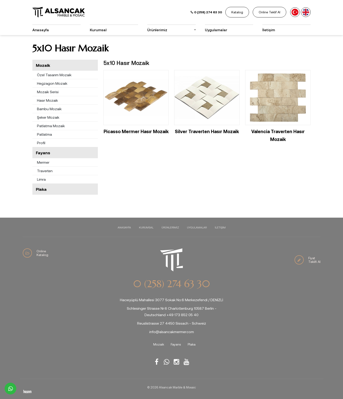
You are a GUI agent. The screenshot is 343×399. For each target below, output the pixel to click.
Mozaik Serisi (48, 92)
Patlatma (44, 134)
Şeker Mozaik (48, 117)
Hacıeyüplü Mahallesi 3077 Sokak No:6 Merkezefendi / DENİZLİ (171, 300)
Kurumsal (98, 30)
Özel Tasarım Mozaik (54, 75)
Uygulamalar (216, 30)
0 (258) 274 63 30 (171, 284)
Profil (41, 142)
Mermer (43, 162)
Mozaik (43, 65)
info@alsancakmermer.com (171, 331)
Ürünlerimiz (157, 30)
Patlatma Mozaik (51, 126)
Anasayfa (40, 30)
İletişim (268, 30)
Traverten (45, 171)
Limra (41, 179)
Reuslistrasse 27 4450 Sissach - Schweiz (171, 323)
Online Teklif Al (269, 12)
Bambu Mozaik (49, 109)
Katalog (237, 12)
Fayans (43, 152)
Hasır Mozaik (47, 100)
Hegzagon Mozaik (52, 83)
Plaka (41, 189)
